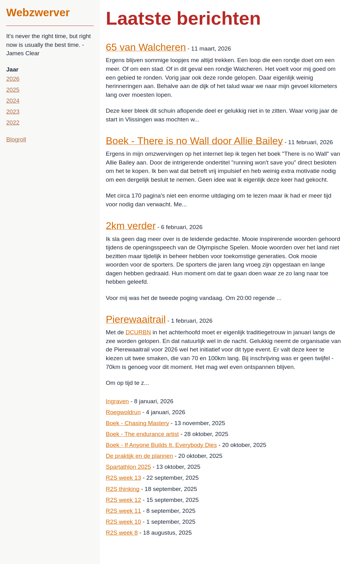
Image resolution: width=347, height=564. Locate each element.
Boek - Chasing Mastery (137, 423)
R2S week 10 (123, 521)
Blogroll (16, 139)
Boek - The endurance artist (142, 434)
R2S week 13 (123, 477)
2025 (12, 89)
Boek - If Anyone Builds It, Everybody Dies (161, 445)
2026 (12, 79)
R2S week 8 (122, 532)
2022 (12, 122)
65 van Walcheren (146, 47)
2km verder (131, 225)
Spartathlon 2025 (128, 466)
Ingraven (117, 401)
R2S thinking (122, 489)
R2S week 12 (123, 500)
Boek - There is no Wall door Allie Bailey (194, 140)
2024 (12, 100)
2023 (12, 111)
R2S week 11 (123, 511)
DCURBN (138, 332)
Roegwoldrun (123, 412)
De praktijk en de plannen (139, 456)
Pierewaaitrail (136, 319)
